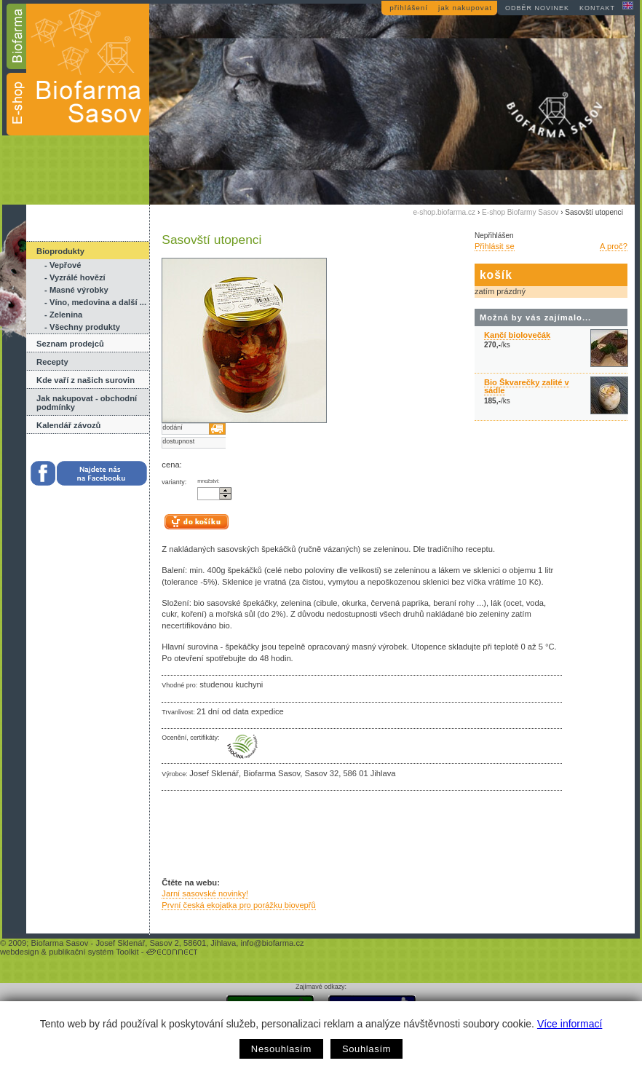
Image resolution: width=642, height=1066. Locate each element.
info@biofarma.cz (272, 943)
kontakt (597, 8)
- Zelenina (63, 314)
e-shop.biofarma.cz (444, 212)
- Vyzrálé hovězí (75, 277)
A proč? (613, 246)
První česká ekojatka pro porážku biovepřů (238, 905)
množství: (208, 481)
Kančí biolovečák (517, 335)
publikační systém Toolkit (94, 951)
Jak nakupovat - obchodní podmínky (86, 402)
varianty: (174, 482)
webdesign (19, 951)
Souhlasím (366, 1048)
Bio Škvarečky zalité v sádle (526, 386)
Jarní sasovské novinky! (205, 893)
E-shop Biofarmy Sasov (520, 212)
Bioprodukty (60, 251)
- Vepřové (62, 265)
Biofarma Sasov (59, 943)
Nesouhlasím (281, 1048)
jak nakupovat (465, 8)
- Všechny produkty (82, 327)
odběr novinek (537, 8)
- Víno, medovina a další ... (95, 302)
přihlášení (408, 8)
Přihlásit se (495, 246)
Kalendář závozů (68, 425)
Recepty (52, 362)
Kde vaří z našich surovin (85, 380)
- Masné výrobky (76, 289)
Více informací (569, 1024)
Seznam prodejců (70, 343)
